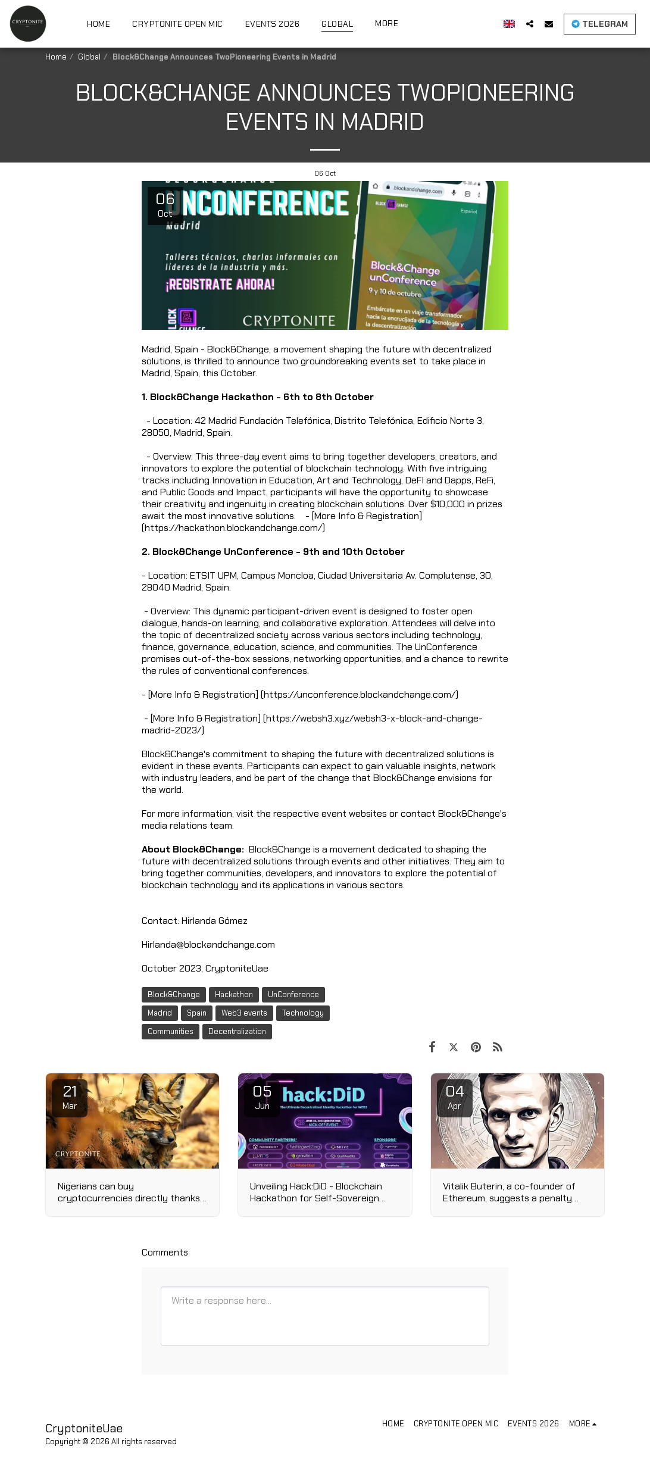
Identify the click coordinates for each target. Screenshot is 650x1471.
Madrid (160, 1013)
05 (262, 1096)
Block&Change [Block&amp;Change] (174, 994)
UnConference (293, 994)
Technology (303, 1013)
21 (70, 1096)
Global (89, 57)
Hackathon (234, 994)
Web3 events (244, 1013)
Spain (197, 1013)
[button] (530, 23)
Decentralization (237, 1031)
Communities (170, 1031)
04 (455, 1096)
